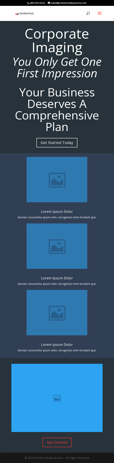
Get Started (57, 442)
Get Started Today (57, 142)
